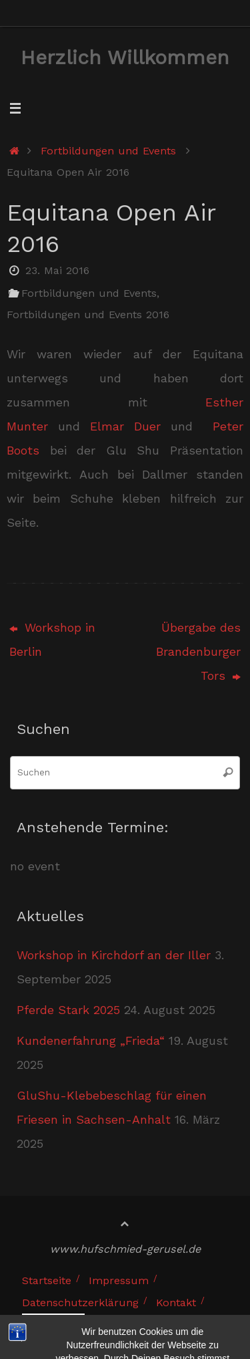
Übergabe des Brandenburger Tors (198, 651)
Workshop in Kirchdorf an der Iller (114, 955)
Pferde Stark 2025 (68, 1010)
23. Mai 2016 (57, 270)
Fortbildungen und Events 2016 (88, 314)
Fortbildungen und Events (108, 150)
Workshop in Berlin (52, 639)
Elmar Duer (125, 426)
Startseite (46, 1280)
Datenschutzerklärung (80, 1302)
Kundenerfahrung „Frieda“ (91, 1040)
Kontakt (176, 1302)
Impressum (119, 1280)
